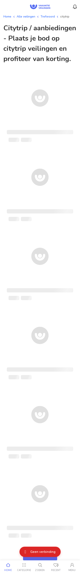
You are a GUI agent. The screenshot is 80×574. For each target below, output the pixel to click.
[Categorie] (24, 567)
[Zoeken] (40, 567)
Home (7, 17)
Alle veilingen (26, 17)
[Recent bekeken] (56, 567)
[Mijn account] (72, 567)
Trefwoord (48, 17)
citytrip (64, 17)
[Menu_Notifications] (74, 6)
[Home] (8, 567)
